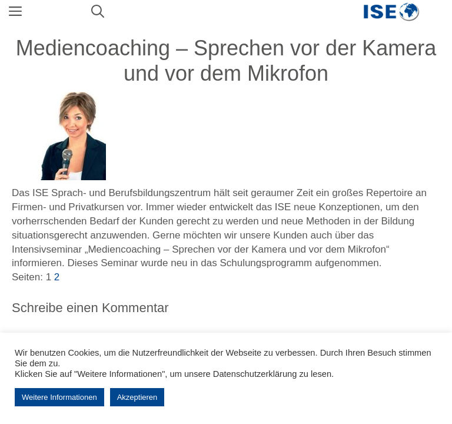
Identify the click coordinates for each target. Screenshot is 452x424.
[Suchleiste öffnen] (97, 12)
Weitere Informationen (59, 397)
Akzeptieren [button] (137, 397)
